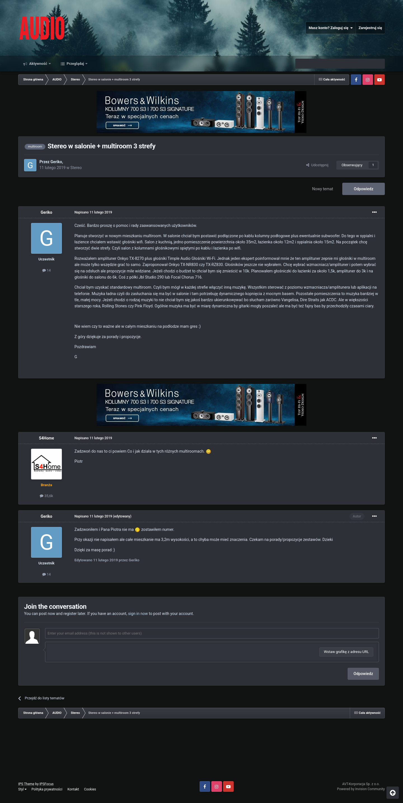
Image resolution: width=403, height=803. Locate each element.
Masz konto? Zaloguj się (331, 28)
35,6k (46, 496)
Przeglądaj (75, 63)
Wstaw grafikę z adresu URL (346, 652)
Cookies (90, 789)
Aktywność (38, 63)
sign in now (138, 613)
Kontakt (73, 789)
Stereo (76, 167)
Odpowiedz (363, 189)
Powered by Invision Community (361, 789)
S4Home (46, 438)
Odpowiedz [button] (363, 673)
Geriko (56, 162)
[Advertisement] (201, 752)
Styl (22, 789)
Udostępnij (317, 165)
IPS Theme (26, 784)
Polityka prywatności (47, 789)
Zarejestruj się (370, 28)
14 (46, 270)
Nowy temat (322, 189)
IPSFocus (46, 784)
